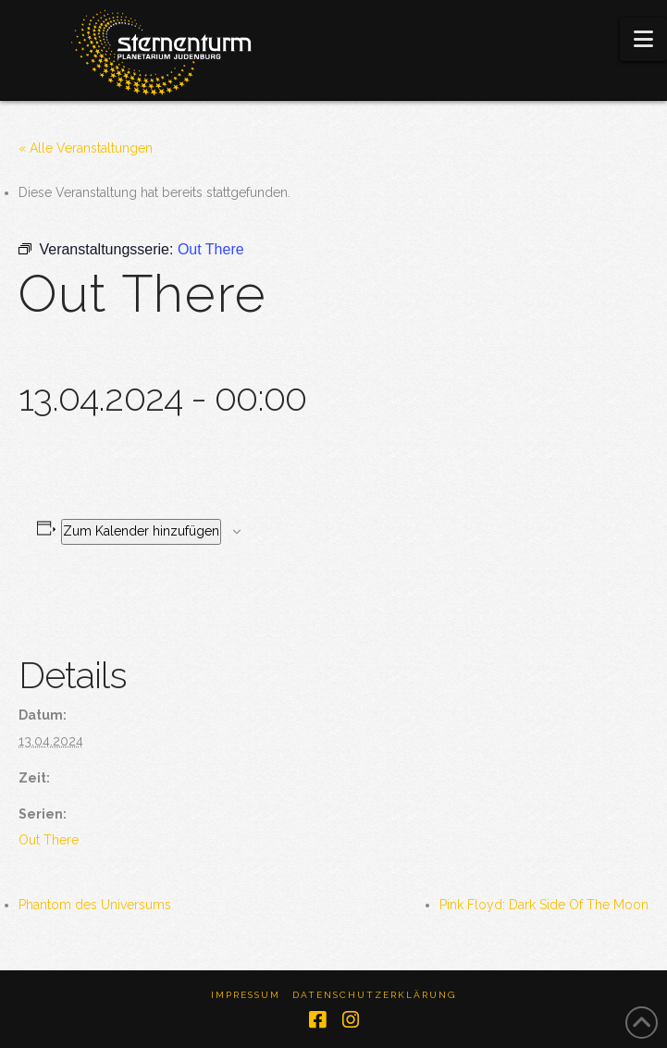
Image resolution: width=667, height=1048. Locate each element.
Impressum (245, 995)
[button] (643, 39)
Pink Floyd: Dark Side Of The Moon (543, 904)
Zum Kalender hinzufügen (141, 531)
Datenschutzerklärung (374, 995)
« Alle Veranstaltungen (86, 148)
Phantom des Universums (95, 904)
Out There (49, 839)
